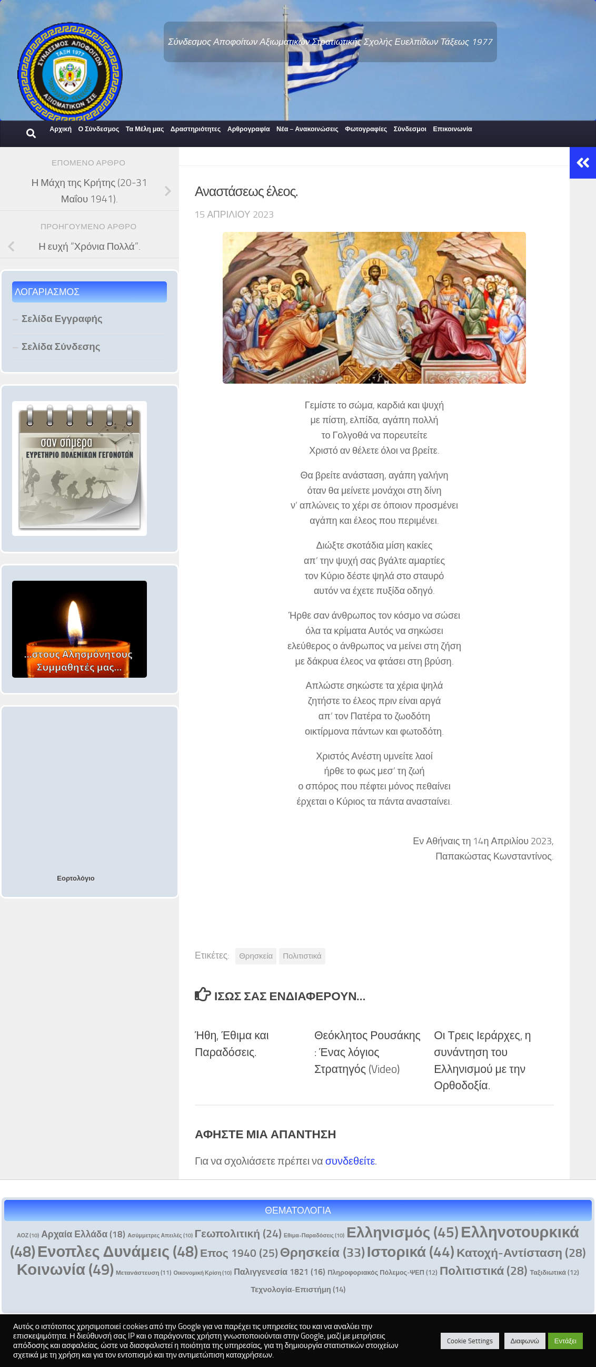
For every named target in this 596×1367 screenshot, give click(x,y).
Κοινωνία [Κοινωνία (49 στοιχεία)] (65, 1269)
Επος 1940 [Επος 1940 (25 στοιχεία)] (239, 1252)
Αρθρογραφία (248, 129)
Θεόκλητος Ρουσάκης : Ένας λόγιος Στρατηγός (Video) (367, 1052)
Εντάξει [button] (565, 1341)
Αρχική (60, 129)
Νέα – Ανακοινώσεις (307, 129)
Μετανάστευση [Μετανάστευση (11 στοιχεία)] (143, 1272)
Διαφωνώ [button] (525, 1341)
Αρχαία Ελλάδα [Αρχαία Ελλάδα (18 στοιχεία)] (83, 1234)
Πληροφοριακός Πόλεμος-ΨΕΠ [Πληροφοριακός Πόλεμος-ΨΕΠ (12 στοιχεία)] (382, 1272)
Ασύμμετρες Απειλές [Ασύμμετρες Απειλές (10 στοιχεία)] (159, 1235)
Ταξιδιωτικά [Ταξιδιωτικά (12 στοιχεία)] (554, 1272)
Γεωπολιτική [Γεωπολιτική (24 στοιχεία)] (238, 1233)
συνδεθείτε (350, 1161)
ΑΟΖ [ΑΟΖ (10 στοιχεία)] (28, 1235)
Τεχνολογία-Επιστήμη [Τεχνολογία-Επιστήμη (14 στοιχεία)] (298, 1289)
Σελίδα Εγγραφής (62, 319)
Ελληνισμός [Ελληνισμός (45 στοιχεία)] (402, 1232)
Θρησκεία (256, 956)
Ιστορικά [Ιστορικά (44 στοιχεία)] (410, 1252)
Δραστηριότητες (196, 129)
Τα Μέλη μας (145, 129)
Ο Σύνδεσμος (98, 129)
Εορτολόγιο (75, 878)
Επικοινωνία (452, 129)
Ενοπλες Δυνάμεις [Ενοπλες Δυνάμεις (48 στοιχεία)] (117, 1252)
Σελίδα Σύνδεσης (61, 346)
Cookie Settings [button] (470, 1341)
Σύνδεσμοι (410, 129)
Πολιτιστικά (302, 956)
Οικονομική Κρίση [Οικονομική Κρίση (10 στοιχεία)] (202, 1273)
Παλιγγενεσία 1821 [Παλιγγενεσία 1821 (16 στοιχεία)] (279, 1272)
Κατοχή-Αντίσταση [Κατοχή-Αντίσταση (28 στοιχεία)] (521, 1253)
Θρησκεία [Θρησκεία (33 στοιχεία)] (322, 1252)
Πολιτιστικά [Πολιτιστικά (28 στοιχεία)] (484, 1271)
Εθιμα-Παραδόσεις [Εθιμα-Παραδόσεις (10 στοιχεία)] (314, 1235)
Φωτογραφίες (366, 129)
